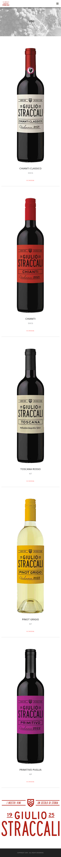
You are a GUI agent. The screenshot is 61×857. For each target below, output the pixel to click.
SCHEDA (30, 180)
